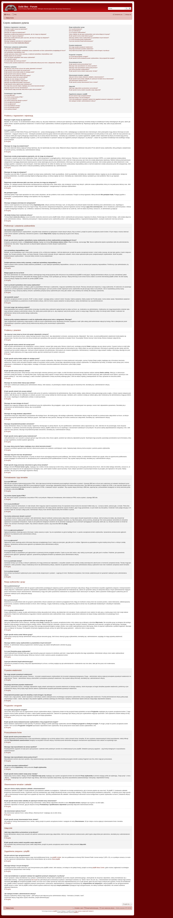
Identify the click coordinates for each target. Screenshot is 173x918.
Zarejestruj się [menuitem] (118, 14)
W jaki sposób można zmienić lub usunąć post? (17, 70)
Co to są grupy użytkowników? (77, 32)
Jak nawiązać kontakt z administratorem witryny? (82, 101)
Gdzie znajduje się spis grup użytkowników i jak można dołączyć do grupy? (89, 34)
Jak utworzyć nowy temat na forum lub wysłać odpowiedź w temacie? (23, 68)
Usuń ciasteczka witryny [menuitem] (107, 908)
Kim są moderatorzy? (75, 30)
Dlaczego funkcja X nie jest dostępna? (79, 97)
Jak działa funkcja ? (16, 43)
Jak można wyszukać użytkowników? (79, 69)
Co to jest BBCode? (9, 95)
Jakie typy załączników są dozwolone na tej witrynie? (83, 88)
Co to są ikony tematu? (10, 109)
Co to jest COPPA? (9, 30)
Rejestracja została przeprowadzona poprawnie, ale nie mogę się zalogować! (25, 34)
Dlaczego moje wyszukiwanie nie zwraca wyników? (83, 65)
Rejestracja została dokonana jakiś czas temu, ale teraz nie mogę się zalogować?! (26, 37)
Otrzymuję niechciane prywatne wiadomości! (81, 48)
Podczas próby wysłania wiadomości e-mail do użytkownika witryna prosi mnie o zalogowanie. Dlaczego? (33, 62)
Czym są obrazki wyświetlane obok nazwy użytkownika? (19, 57)
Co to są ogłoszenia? (10, 104)
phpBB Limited (56, 857)
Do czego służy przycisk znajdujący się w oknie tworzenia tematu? (24, 86)
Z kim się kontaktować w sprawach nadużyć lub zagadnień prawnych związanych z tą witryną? (95, 99)
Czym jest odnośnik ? (81, 41)
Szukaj (126, 8)
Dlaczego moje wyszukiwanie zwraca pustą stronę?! (83, 67)
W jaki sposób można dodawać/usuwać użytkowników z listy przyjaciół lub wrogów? (92, 58)
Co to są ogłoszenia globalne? (12, 102)
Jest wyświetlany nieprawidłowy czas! (14, 52)
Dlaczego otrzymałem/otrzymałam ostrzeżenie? (17, 82)
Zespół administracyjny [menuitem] (92, 908)
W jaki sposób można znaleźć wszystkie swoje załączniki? (85, 90)
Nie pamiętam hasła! (9, 39)
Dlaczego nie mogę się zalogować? (14, 36)
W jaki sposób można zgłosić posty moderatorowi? (18, 84)
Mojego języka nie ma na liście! (12, 55)
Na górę (8, 125)
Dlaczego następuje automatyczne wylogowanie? (17, 41)
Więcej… (8, 14)
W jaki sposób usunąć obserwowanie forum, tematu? (83, 82)
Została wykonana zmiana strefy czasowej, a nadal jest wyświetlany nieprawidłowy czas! (28, 54)
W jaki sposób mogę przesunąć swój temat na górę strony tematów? (23, 89)
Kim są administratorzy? (75, 29)
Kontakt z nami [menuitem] (79, 908)
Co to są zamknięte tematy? (12, 107)
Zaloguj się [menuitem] (128, 14)
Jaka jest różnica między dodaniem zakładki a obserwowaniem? (86, 77)
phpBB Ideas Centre (98, 867)
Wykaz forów (10, 908)
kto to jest (34, 880)
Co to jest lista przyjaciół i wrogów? (78, 56)
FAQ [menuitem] (15, 14)
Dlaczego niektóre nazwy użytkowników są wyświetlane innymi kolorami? (89, 37)
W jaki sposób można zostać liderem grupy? (81, 36)
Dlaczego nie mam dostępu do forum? (14, 79)
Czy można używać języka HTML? (13, 97)
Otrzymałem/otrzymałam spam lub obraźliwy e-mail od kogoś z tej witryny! (89, 50)
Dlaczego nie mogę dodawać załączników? (16, 80)
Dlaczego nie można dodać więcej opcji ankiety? (17, 75)
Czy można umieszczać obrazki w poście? (15, 100)
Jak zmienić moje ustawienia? (12, 48)
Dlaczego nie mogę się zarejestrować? (14, 32)
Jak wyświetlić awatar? (10, 59)
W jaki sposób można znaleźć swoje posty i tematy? (83, 71)
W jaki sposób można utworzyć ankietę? (15, 73)
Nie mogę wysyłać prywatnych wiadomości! (81, 47)
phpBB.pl (76, 912)
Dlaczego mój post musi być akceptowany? (16, 87)
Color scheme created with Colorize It (84, 911)
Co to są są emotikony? (10, 98)
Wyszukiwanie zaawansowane (129, 8)
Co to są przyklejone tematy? (12, 105)
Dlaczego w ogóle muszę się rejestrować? (15, 29)
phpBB (55, 911)
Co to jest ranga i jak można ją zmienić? (15, 61)
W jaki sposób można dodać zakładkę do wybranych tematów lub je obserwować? (91, 78)
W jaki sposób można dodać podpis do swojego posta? (19, 72)
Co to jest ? (80, 39)
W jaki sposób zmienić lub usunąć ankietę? (16, 77)
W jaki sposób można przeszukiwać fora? (80, 64)
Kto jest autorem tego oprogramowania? (80, 95)
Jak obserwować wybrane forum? (78, 80)
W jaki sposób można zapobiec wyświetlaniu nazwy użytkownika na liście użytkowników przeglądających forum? (35, 50)
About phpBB (56, 859)
